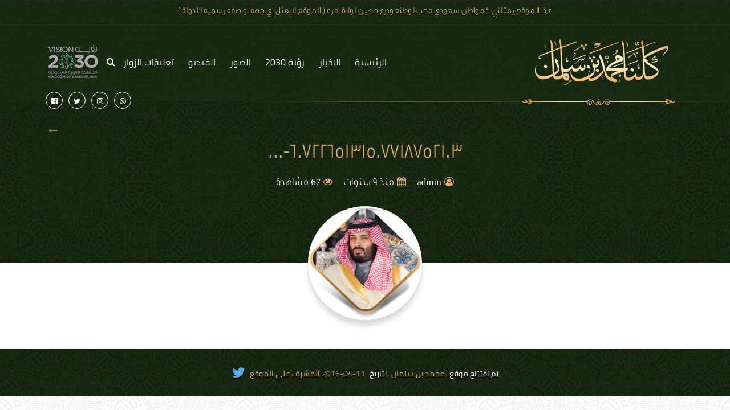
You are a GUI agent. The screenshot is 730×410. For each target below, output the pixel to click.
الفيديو (202, 62)
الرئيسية (371, 62)
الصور (240, 62)
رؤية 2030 (285, 62)
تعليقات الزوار (148, 62)
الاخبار (329, 62)
